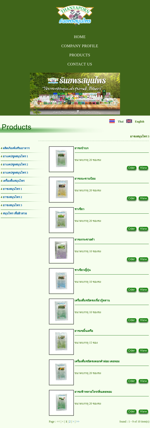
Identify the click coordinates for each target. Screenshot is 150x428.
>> (78, 421)
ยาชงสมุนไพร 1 (12, 189)
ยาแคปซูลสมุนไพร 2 (15, 164)
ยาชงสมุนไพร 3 (12, 205)
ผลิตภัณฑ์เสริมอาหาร (16, 148)
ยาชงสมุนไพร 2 (12, 197)
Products (79, 55)
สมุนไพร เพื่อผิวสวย (15, 213)
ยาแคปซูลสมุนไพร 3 (15, 172)
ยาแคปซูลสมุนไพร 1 (15, 156)
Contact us (79, 64)
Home (80, 37)
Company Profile (79, 46)
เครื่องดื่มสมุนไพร (13, 180)
